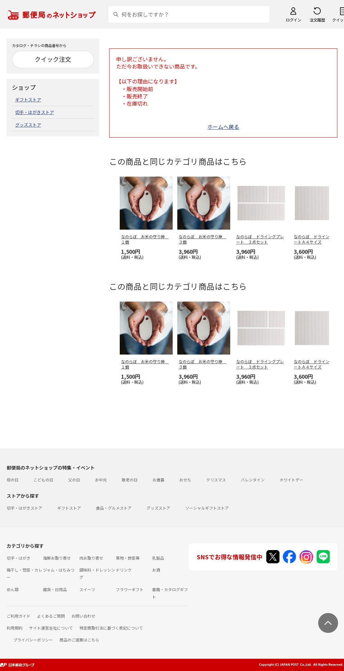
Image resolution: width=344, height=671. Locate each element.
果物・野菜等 (128, 558)
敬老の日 (130, 479)
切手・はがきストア (34, 112)
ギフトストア (28, 99)
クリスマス (216, 479)
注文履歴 (317, 20)
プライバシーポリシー (33, 640)
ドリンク (124, 570)
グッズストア (28, 125)
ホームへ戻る (223, 127)
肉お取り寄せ (91, 558)
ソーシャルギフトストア (207, 508)
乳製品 (158, 558)
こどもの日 (43, 479)
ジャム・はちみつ (58, 570)
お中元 (101, 479)
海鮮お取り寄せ (57, 558)
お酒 (156, 570)
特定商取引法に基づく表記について (111, 628)
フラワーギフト (130, 589)
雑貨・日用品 (55, 589)
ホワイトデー (291, 479)
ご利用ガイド (18, 616)
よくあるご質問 (51, 616)
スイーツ (87, 589)
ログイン (293, 20)
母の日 (13, 479)
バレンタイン (253, 479)
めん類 (13, 589)
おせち (185, 479)
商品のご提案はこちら (79, 640)
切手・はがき (18, 558)
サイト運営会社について (51, 628)
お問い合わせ (83, 616)
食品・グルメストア (114, 508)
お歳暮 (158, 479)
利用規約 (14, 628)
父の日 (74, 479)
